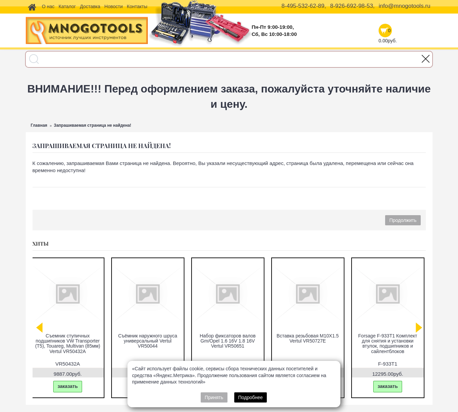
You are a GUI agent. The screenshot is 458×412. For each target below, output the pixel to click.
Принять (214, 397)
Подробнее (250, 397)
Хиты (41, 243)
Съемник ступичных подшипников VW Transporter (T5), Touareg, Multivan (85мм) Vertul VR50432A (69, 343)
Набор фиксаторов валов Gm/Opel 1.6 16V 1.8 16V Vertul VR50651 (229, 341)
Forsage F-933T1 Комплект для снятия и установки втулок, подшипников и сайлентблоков (389, 343)
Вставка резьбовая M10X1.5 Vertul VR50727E (309, 338)
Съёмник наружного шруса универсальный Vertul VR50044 (149, 341)
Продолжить (402, 220)
